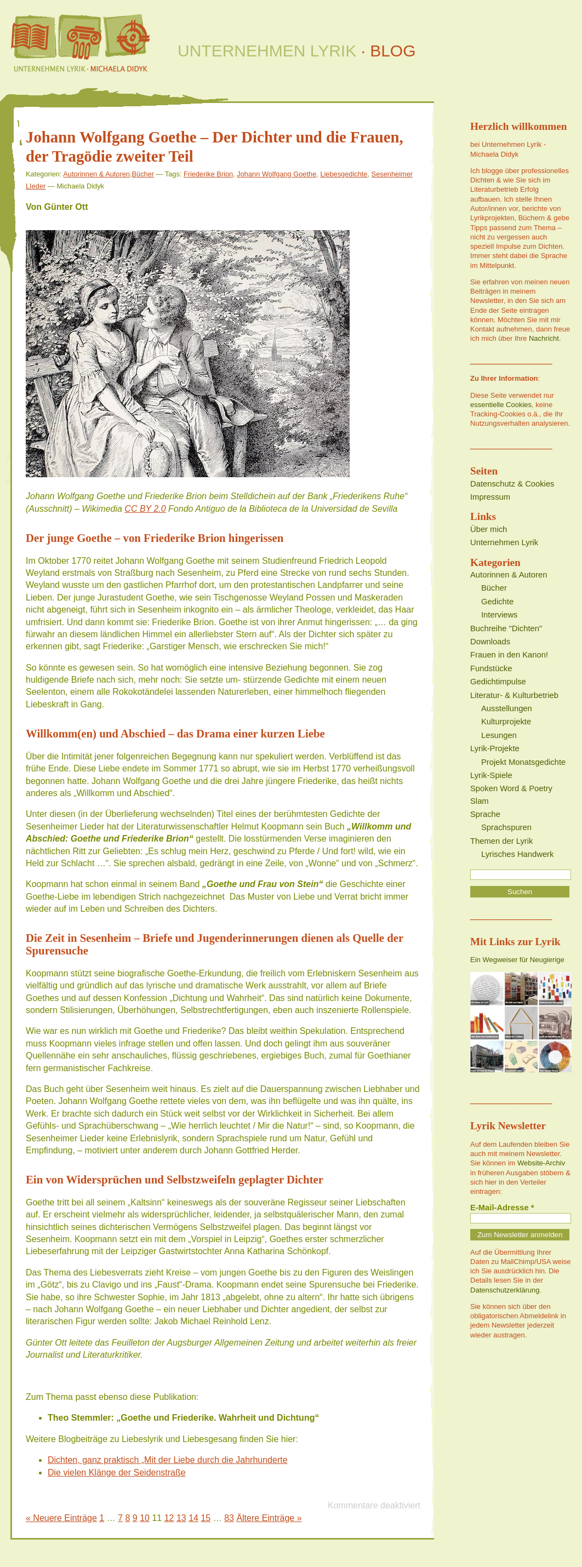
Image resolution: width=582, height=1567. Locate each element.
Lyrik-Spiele (491, 775)
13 (181, 1518)
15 (205, 1518)
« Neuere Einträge (61, 1518)
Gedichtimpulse (498, 681)
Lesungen (499, 735)
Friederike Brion (208, 174)
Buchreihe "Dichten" (506, 628)
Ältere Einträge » (268, 1518)
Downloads (490, 641)
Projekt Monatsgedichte (523, 762)
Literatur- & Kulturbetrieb (514, 695)
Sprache (485, 814)
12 (169, 1518)
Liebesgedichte (343, 174)
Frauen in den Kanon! (509, 654)
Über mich (488, 529)
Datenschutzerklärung (504, 1290)
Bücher (143, 174)
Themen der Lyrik (501, 841)
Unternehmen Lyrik (504, 542)
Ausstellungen (506, 708)
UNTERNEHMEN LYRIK (297, 51)
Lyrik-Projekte (495, 748)
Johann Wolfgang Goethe (276, 174)
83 (229, 1518)
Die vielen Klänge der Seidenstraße (117, 1472)
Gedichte (497, 601)
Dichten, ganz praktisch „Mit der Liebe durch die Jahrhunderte (168, 1460)
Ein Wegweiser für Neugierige (517, 960)
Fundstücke (491, 668)
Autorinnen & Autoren (96, 174)
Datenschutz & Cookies (512, 483)
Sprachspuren (506, 827)
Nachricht (544, 338)
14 (193, 1518)
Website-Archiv (541, 1163)
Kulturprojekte (506, 721)
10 (145, 1518)
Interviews (499, 614)
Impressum (490, 497)
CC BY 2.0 (145, 508)
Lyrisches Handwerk (517, 854)
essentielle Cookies (501, 405)
